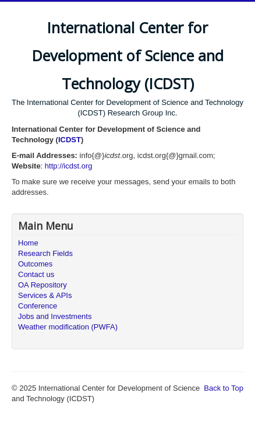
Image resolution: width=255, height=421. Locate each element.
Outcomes (35, 263)
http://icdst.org (69, 166)
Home (28, 242)
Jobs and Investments (54, 316)
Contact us (36, 274)
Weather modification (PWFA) (68, 326)
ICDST (69, 139)
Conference (37, 305)
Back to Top (223, 388)
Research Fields (45, 253)
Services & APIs (45, 295)
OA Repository (42, 284)
